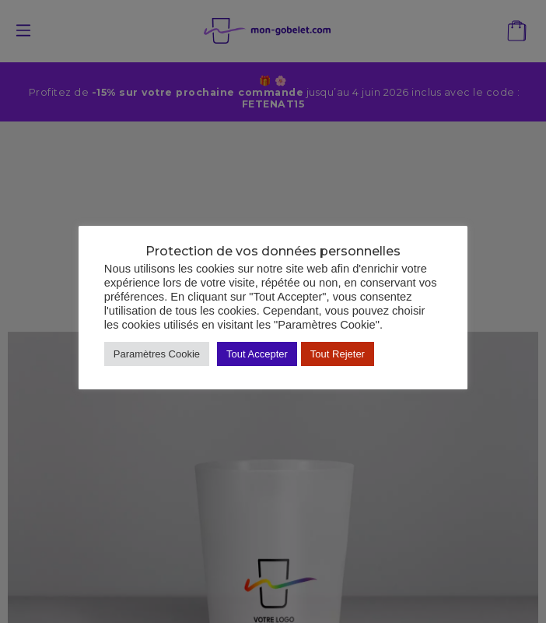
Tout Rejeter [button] (337, 354)
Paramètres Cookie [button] (157, 354)
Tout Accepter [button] (257, 354)
